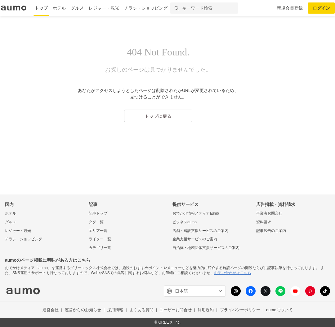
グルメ (77, 8)
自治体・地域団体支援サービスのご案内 (205, 248)
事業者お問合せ (269, 213)
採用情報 (115, 309)
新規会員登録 (290, 8)
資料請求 (263, 222)
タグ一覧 (96, 222)
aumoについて (279, 309)
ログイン (321, 8)
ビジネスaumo (184, 222)
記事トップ (98, 213)
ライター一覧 (100, 239)
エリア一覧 (98, 231)
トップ (41, 8)
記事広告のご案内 (271, 231)
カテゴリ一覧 (100, 248)
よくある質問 (141, 309)
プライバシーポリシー (240, 309)
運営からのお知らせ (83, 309)
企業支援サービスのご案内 (194, 239)
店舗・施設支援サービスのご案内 (200, 231)
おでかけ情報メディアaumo (195, 213)
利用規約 (206, 309)
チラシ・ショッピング (146, 8)
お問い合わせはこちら (232, 273)
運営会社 (50, 309)
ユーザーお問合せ (175, 309)
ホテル (59, 8)
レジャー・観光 (104, 8)
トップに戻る (158, 116)
